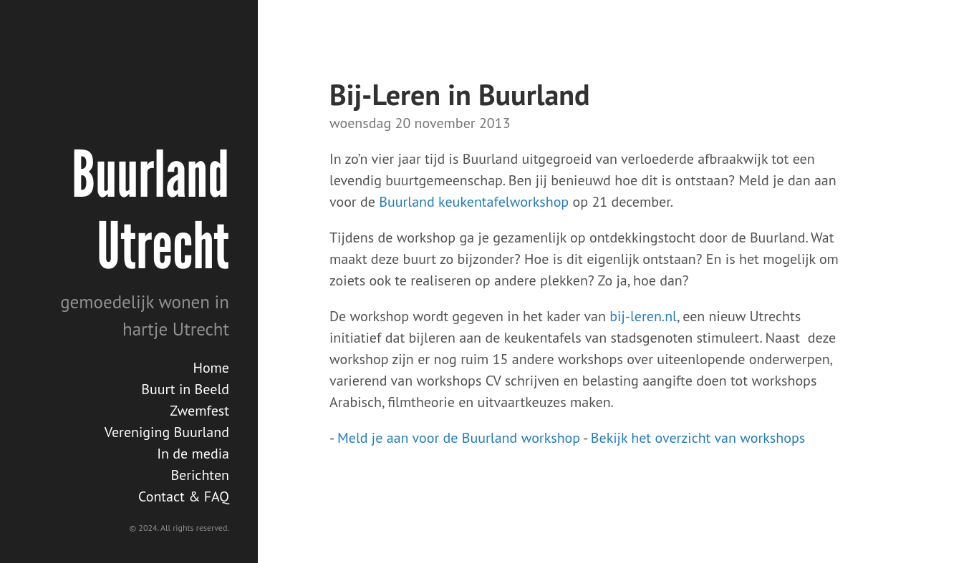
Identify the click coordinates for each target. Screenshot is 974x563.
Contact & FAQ (183, 496)
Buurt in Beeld (185, 389)
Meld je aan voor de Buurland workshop (458, 438)
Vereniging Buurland (167, 432)
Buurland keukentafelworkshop (474, 201)
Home (211, 367)
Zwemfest (199, 410)
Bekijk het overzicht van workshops (698, 438)
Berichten (199, 475)
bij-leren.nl (643, 316)
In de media (193, 453)
